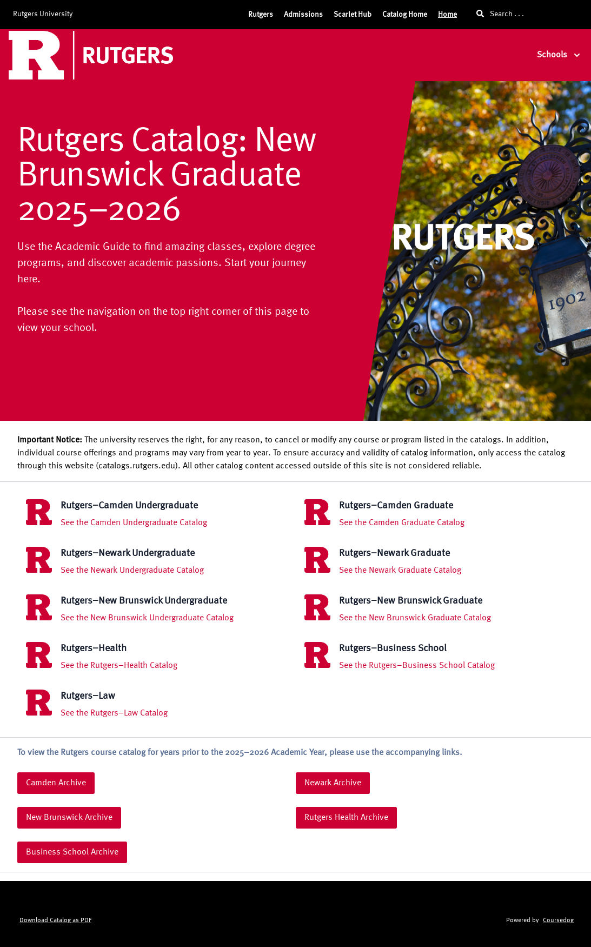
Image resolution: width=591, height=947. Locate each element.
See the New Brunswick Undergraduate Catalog (147, 618)
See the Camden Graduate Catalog (401, 523)
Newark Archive (332, 783)
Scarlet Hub (352, 14)
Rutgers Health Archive (346, 817)
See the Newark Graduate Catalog (400, 570)
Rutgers (260, 14)
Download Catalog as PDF (55, 920)
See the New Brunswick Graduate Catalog (415, 618)
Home (447, 14)
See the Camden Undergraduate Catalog (134, 523)
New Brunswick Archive (69, 817)
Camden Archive (56, 783)
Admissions (303, 14)
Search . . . (500, 14)
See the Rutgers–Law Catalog (114, 713)
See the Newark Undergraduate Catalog (132, 570)
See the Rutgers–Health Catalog (119, 665)
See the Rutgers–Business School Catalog (417, 665)
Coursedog (558, 920)
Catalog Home (404, 14)
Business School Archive (72, 852)
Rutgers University (42, 14)
